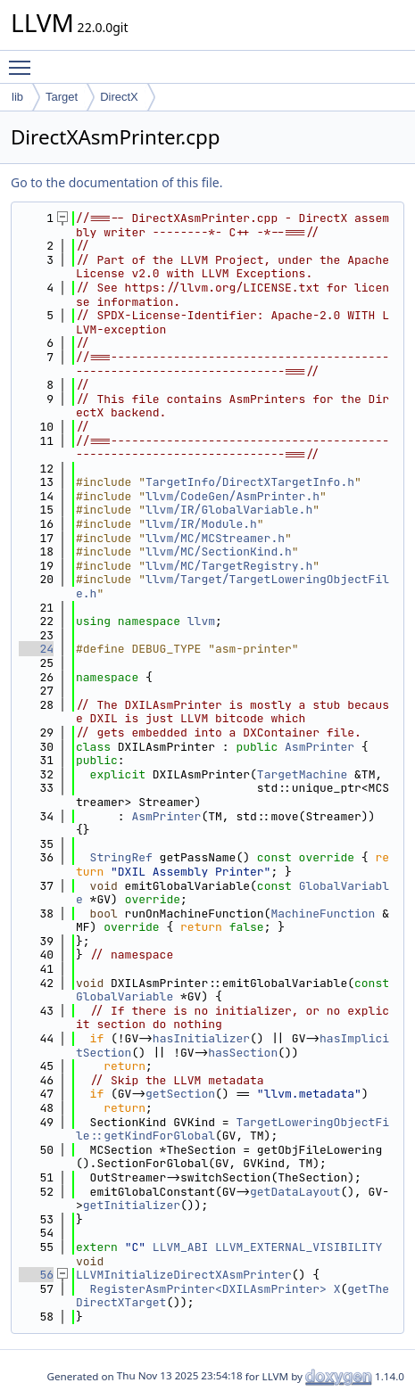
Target (62, 96)
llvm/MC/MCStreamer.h (215, 538)
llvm (201, 621)
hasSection (243, 1052)
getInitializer (131, 1205)
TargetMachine (302, 774)
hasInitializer (201, 1038)
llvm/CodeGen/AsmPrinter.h (232, 496)
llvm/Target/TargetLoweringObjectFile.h (232, 586)
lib (17, 96)
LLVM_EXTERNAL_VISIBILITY (298, 1247)
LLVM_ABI (180, 1247)
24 (36, 648)
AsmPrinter (319, 746)
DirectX (119, 96)
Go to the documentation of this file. (116, 182)
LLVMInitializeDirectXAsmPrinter (184, 1274)
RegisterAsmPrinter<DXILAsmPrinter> (208, 1288)
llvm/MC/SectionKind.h (218, 551)
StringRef (121, 857)
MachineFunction (322, 913)
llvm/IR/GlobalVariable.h (228, 509)
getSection (180, 1093)
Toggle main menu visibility (24, 60)
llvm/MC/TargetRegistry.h (228, 565)
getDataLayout (295, 1191)
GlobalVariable (124, 996)
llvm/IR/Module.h (201, 523)
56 (36, 1274)
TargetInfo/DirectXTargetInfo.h (249, 482)
